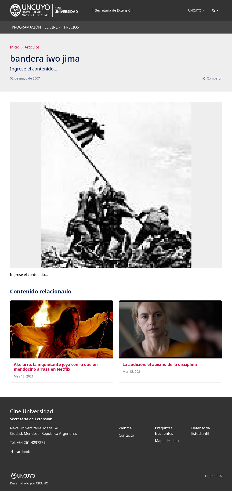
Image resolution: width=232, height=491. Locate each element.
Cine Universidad (31, 411)
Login (209, 476)
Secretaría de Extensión (114, 10)
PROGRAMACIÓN (26, 27)
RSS (219, 476)
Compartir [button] (212, 78)
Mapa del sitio (167, 440)
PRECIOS (71, 27)
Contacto (126, 435)
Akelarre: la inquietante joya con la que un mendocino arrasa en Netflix (56, 367)
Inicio (14, 47)
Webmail (126, 428)
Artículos (32, 47)
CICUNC (42, 483)
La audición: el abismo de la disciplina (160, 364)
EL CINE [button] (51, 27)
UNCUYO (195, 10)
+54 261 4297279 (31, 442)
